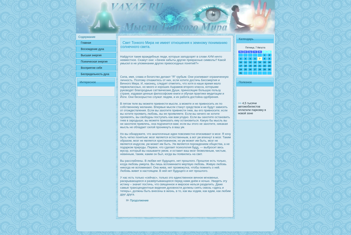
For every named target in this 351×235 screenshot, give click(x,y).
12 (250, 62)
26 (250, 69)
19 (250, 66)
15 (264, 62)
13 (255, 62)
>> (240, 103)
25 (245, 69)
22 (264, 66)
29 (264, 69)
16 (269, 62)
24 (241, 69)
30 (269, 69)
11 (245, 62)
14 (260, 62)
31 (241, 73)
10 (241, 62)
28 (260, 69)
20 (255, 66)
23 (269, 66)
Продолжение (139, 200)
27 (255, 69)
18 (245, 66)
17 (241, 66)
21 (260, 66)
